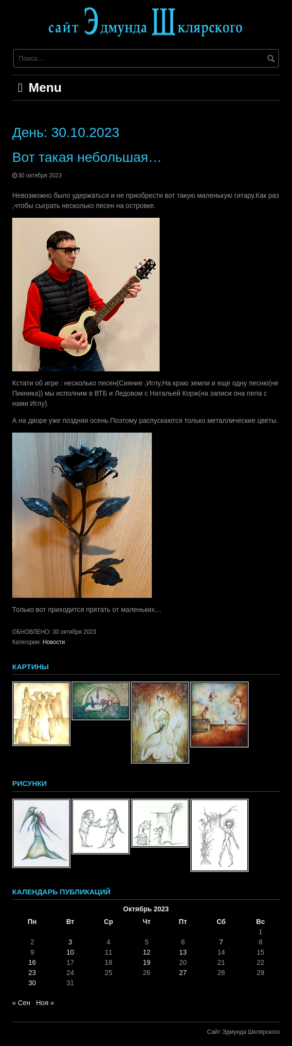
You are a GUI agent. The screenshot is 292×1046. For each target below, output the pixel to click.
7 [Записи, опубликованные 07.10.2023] (221, 942)
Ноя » (45, 1003)
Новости (53, 642)
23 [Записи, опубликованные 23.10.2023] (32, 972)
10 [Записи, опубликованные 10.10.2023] (70, 952)
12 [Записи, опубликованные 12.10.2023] (146, 952)
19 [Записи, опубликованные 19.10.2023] (146, 962)
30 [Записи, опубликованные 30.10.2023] (32, 983)
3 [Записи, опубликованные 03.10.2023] (70, 942)
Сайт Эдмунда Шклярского (243, 1032)
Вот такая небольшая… (87, 157)
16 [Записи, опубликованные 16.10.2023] (32, 962)
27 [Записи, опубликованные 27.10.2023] (183, 972)
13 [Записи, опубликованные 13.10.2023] (183, 952)
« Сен (21, 1003)
